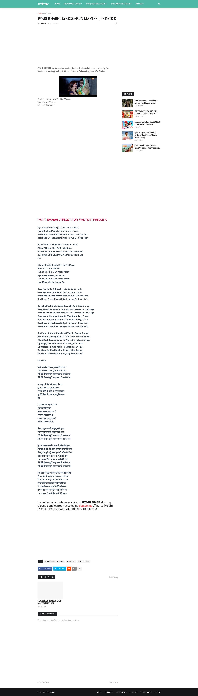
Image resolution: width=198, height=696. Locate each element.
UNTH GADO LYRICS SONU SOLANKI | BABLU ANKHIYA (146, 112)
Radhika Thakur (83, 561)
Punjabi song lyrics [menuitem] (95, 4)
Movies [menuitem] (139, 4)
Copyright (134, 692)
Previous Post (44, 682)
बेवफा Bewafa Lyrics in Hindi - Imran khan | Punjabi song (146, 101)
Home (40, 13)
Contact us (109, 692)
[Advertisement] (78, 45)
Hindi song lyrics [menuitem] (72, 4)
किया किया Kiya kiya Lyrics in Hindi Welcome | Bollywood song (147, 146)
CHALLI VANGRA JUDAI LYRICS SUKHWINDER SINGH (147, 123)
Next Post (113, 682)
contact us (85, 505)
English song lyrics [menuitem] (120, 4)
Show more (113, 577)
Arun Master (47, 13)
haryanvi (60, 561)
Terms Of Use (146, 692)
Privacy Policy (121, 692)
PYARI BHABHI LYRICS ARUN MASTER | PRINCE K (50, 602)
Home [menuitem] (57, 4)
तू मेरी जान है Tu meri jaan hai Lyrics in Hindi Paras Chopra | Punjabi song (146, 135)
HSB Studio (71, 561)
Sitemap (157, 692)
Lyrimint (43, 4)
